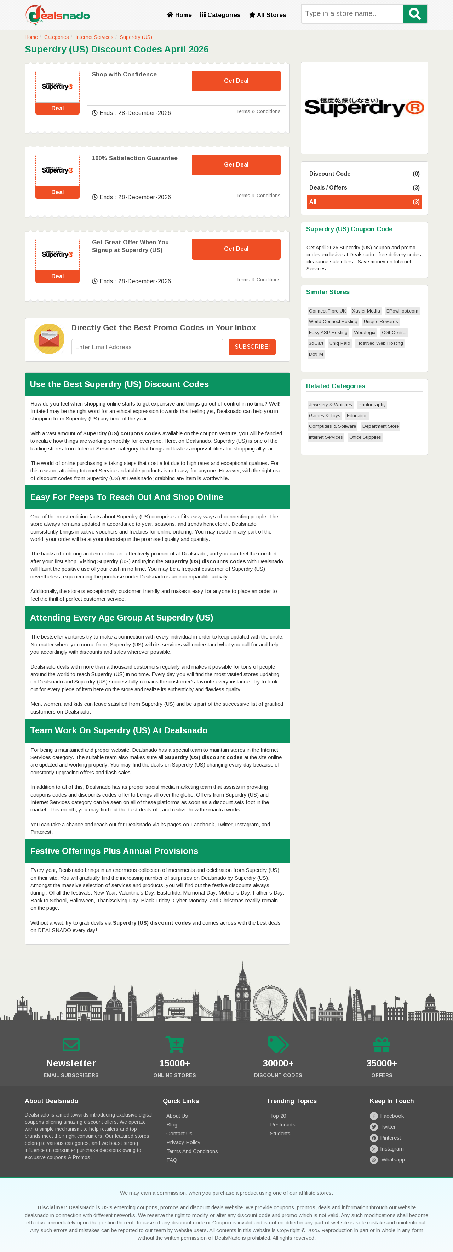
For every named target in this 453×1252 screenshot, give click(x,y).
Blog (171, 1125)
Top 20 (278, 1116)
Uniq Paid (339, 343)
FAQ (171, 1160)
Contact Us (179, 1133)
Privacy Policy (183, 1142)
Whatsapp (387, 1160)
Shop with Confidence (124, 74)
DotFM (316, 354)
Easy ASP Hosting (328, 332)
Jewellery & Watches (330, 404)
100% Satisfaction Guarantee (135, 158)
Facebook (387, 1116)
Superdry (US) (136, 37)
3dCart (316, 343)
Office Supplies (365, 437)
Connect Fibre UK (327, 311)
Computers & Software (332, 426)
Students (280, 1133)
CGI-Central (394, 332)
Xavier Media (366, 311)
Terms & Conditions (258, 111)
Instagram (387, 1149)
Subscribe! (252, 347)
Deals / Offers (364, 188)
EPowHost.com (402, 311)
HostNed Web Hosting (380, 343)
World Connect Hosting (333, 321)
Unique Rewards (381, 321)
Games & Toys (324, 415)
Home (179, 15)
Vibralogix (364, 332)
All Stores (267, 15)
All (364, 202)
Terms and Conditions (192, 1151)
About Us (177, 1116)
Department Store (380, 426)
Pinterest (385, 1138)
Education (357, 415)
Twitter (383, 1127)
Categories (220, 15)
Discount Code (364, 174)
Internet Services (94, 37)
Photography (372, 404)
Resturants (283, 1125)
